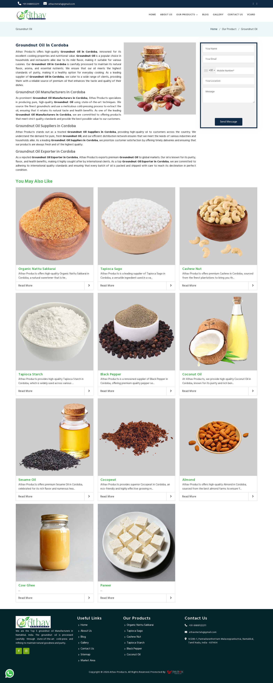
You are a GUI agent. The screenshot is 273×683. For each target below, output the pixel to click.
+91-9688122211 (28, 4)
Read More (25, 286)
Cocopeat (108, 480)
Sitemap (85, 654)
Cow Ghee (26, 585)
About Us (166, 15)
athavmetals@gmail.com (59, 4)
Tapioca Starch (30, 374)
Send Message (228, 122)
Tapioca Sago (111, 269)
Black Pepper (110, 374)
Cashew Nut (192, 269)
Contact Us (235, 15)
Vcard (251, 15)
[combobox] (209, 70)
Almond (188, 480)
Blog (205, 15)
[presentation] (229, 110)
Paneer (105, 585)
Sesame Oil (27, 480)
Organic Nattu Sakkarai (37, 269)
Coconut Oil (192, 374)
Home (152, 15)
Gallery (218, 15)
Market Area (88, 660)
